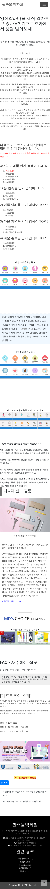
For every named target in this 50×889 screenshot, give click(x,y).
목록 (4, 783)
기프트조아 (30, 536)
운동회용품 (25, 861)
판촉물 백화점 (12, 4)
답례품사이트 (27, 328)
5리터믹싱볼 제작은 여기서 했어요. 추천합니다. (23, 801)
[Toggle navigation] (44, 4)
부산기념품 (10, 171)
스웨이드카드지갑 (25, 858)
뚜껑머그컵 (25, 871)
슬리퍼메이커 (25, 868)
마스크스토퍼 (25, 865)
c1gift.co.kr (36, 885)
